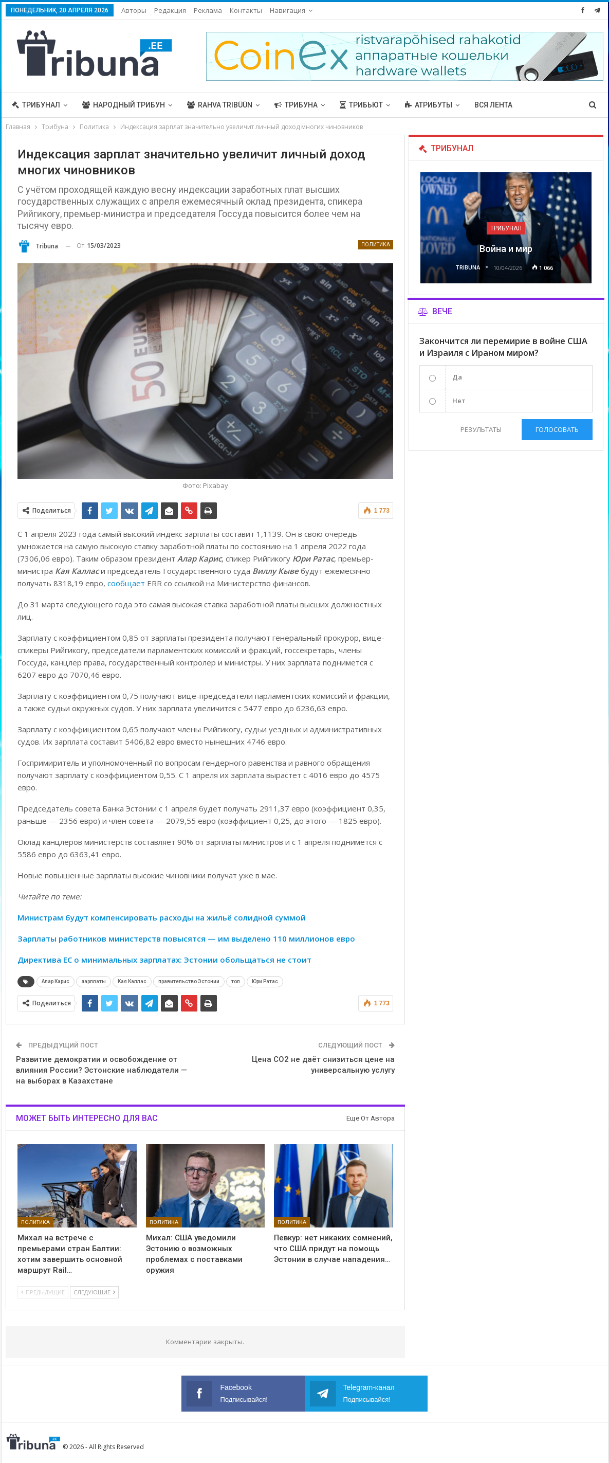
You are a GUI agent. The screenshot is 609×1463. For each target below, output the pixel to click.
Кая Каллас (132, 981)
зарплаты (93, 981)
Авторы (133, 10)
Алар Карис (55, 981)
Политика (375, 244)
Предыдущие (43, 1292)
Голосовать (557, 429)
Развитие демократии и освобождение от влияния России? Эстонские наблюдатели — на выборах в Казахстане (101, 1070)
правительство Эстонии (188, 981)
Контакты (246, 10)
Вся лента (493, 105)
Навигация (287, 10)
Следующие (94, 1292)
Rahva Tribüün (219, 105)
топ (235, 981)
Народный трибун (123, 105)
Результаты (481, 429)
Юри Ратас (265, 981)
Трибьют (361, 105)
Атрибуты (428, 105)
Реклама (208, 10)
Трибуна (296, 105)
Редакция (170, 10)
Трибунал (36, 105)
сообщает (126, 583)
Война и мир (505, 248)
